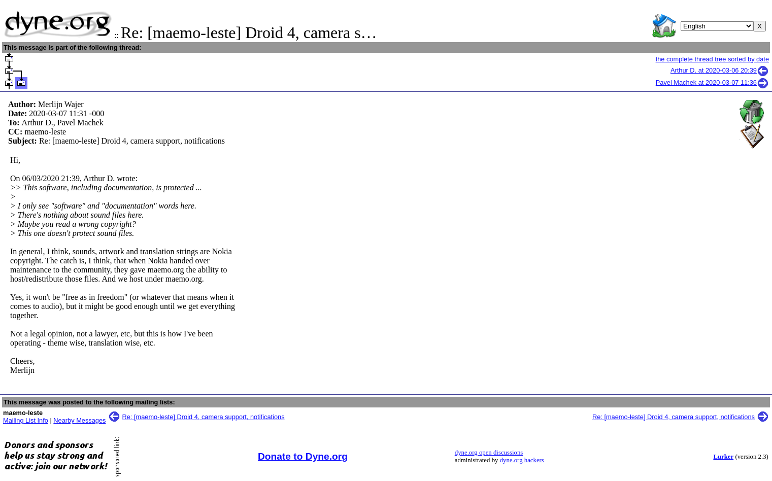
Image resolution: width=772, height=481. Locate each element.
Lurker (723, 456)
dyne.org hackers (522, 460)
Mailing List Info (25, 420)
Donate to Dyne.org (303, 456)
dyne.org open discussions (489, 452)
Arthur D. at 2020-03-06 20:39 (719, 70)
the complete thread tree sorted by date (712, 59)
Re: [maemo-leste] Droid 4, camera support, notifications (203, 417)
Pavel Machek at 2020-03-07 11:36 (712, 82)
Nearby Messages (79, 420)
